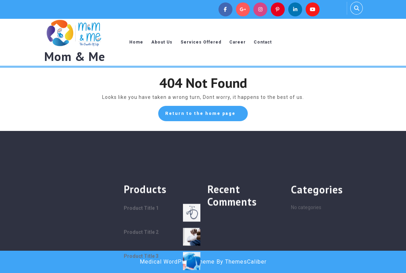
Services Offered (201, 42)
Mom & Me (74, 56)
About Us (162, 42)
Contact (263, 42)
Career (237, 42)
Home (136, 42)
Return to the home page (206, 115)
